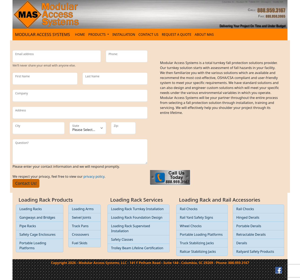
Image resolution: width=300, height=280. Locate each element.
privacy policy (94, 176)
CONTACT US (149, 34)
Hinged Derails (247, 217)
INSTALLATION (123, 34)
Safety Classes (122, 239)
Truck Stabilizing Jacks (197, 243)
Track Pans (80, 226)
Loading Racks (30, 209)
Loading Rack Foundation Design (136, 217)
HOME (80, 34)
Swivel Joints (81, 217)
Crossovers (80, 234)
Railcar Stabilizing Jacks (198, 251)
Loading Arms (83, 209)
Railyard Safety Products (255, 251)
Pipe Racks (27, 226)
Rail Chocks (189, 209)
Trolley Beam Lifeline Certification (137, 248)
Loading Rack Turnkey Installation (137, 209)
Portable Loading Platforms (32, 245)
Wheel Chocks (191, 226)
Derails (241, 243)
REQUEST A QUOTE (176, 34)
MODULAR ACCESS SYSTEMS (42, 34)
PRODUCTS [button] (97, 34)
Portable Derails (248, 226)
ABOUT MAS (204, 34)
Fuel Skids (79, 243)
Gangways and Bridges (37, 217)
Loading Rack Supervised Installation (130, 228)
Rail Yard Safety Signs (196, 217)
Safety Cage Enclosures (37, 234)
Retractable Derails (251, 234)
